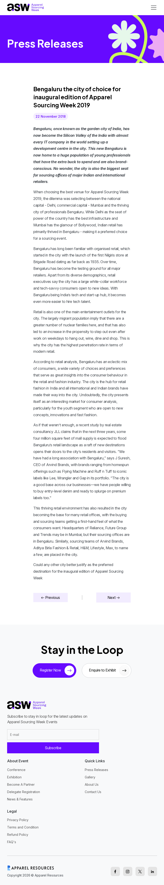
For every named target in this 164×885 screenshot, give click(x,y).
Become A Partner (21, 784)
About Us (92, 784)
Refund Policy (17, 835)
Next (113, 597)
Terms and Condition (23, 827)
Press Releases (96, 770)
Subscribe (53, 748)
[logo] (25, 7)
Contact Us (93, 792)
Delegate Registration (23, 792)
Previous (50, 597)
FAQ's (11, 842)
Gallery (90, 777)
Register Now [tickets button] (57, 670)
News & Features (20, 799)
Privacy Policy (17, 820)
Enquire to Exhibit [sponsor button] (109, 670)
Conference (16, 770)
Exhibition (14, 777)
